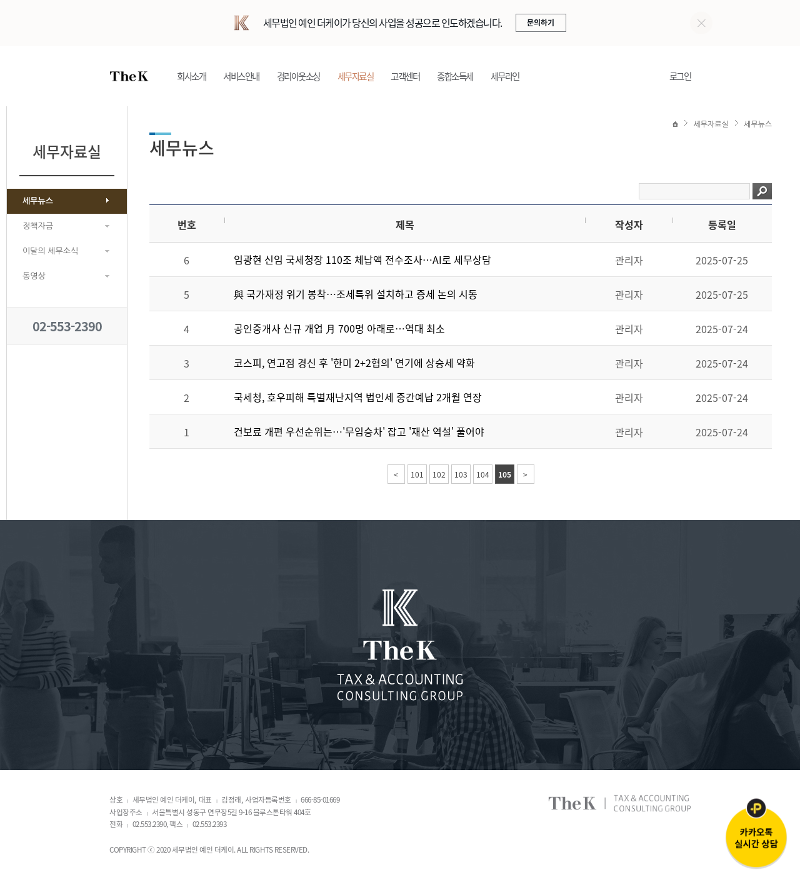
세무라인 (505, 76)
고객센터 (405, 76)
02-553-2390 (67, 326)
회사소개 (191, 76)
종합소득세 (455, 76)
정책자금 (37, 226)
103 (461, 474)
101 (417, 474)
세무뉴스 (37, 201)
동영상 (34, 276)
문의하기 (540, 22)
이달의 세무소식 (50, 251)
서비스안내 (241, 76)
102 (439, 474)
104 (482, 474)
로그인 (680, 76)
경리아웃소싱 (298, 76)
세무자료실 (356, 76)
